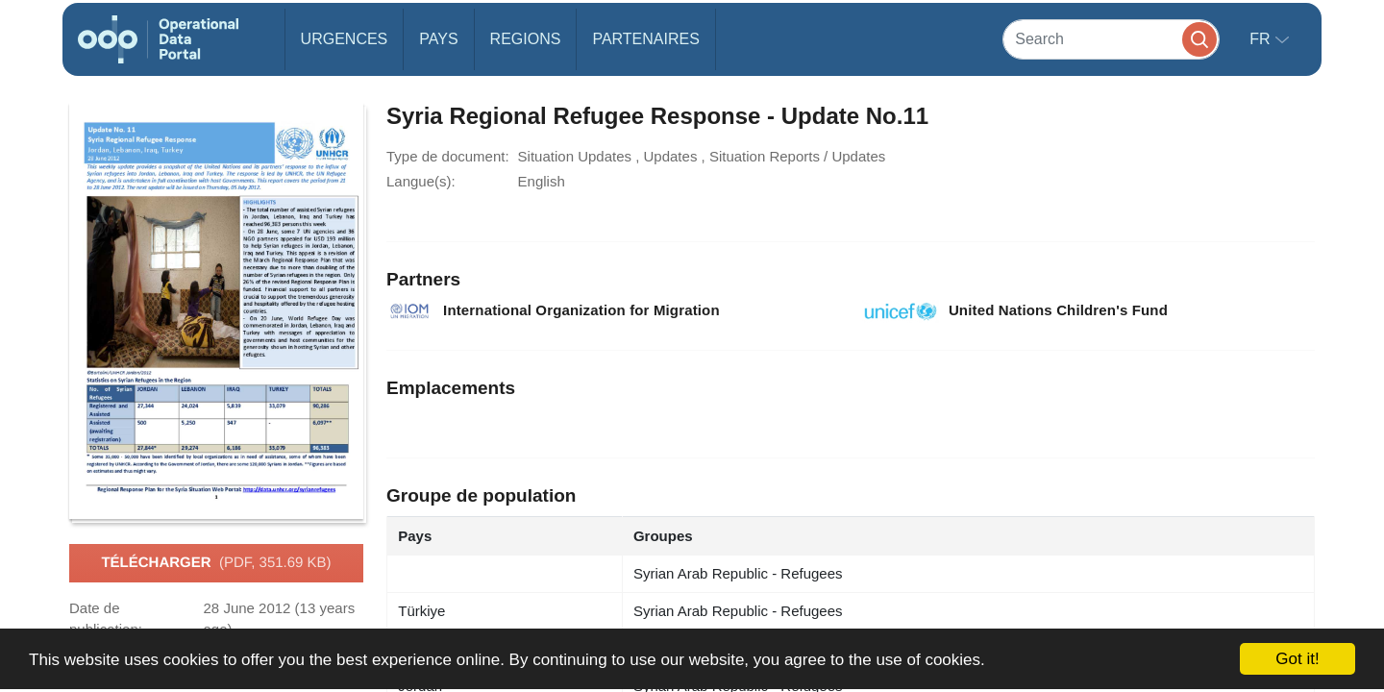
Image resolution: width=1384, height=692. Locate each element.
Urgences (344, 39)
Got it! (1297, 659)
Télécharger (216, 563)
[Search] (1111, 39)
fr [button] (1261, 39)
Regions (525, 39)
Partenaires (645, 39)
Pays (438, 39)
